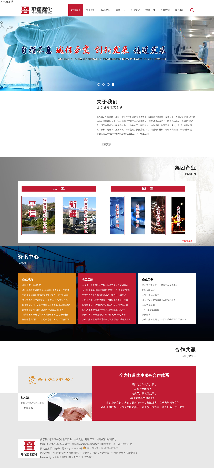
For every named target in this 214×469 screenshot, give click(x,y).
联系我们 (180, 10)
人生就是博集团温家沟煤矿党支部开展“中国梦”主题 (106, 291)
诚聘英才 (112, 440)
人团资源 (101, 440)
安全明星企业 (148, 305)
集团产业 (120, 10)
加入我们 (25, 398)
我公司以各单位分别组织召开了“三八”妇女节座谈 (45, 300)
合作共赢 (185, 350)
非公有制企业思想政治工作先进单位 (159, 300)
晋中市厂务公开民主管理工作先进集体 (160, 286)
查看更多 (106, 145)
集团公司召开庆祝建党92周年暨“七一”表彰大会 (104, 315)
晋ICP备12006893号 (72, 449)
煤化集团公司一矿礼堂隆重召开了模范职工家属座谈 (46, 305)
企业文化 (135, 10)
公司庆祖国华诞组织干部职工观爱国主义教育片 (104, 310)
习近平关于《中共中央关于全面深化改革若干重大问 (106, 300)
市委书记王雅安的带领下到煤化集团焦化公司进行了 (46, 315)
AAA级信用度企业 (150, 310)
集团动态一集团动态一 (32, 286)
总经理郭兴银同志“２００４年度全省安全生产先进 (45, 291)
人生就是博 (6, 1)
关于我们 (90, 10)
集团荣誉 (146, 315)
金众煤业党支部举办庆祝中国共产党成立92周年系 (105, 286)
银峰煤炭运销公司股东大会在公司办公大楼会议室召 (46, 296)
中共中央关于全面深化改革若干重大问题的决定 (104, 296)
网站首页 (76, 10)
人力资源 (165, 10)
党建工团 (150, 10)
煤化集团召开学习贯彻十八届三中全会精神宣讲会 (105, 305)
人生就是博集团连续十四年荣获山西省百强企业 (164, 320)
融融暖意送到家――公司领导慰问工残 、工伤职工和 (46, 320)
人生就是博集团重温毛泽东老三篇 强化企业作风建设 (106, 320)
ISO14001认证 (148, 291)
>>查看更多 (187, 241)
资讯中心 (105, 10)
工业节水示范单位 (150, 296)
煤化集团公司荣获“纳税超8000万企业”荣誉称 (43, 310)
